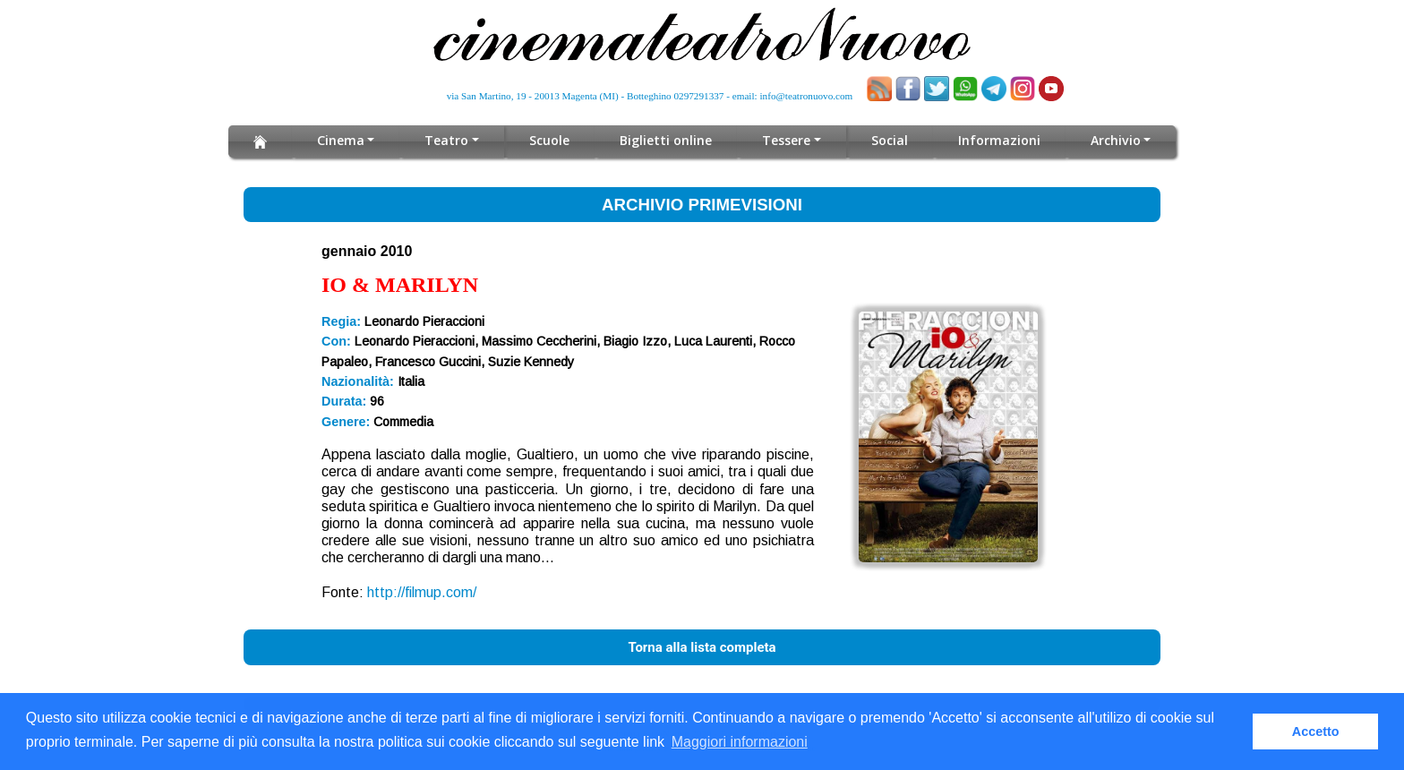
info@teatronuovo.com (806, 95)
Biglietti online (667, 140)
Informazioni (999, 140)
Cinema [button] (340, 140)
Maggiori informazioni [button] (740, 741)
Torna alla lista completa (701, 647)
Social (889, 140)
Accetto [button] (1316, 731)
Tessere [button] (787, 140)
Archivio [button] (1115, 140)
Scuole (550, 140)
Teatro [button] (447, 140)
